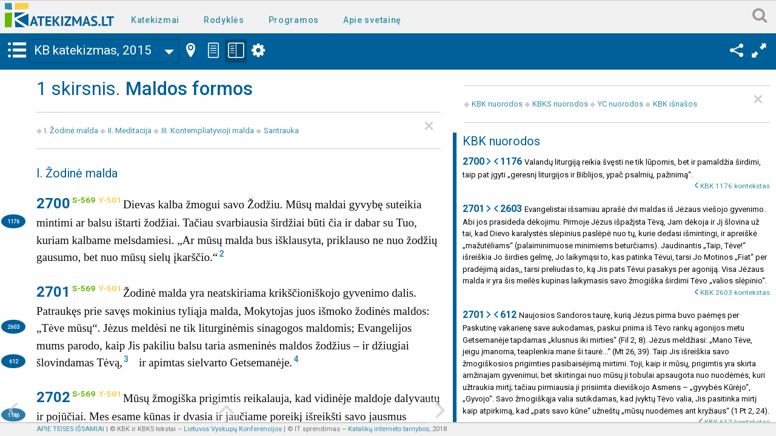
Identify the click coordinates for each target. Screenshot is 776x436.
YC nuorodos (620, 103)
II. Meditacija (130, 130)
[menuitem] (157, 19)
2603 (13, 326)
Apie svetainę (372, 20)
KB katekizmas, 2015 (93, 50)
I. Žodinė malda (71, 130)
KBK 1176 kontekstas (735, 186)
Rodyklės (224, 20)
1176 (13, 221)
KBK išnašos (675, 103)
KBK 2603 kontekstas (735, 292)
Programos (294, 20)
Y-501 (110, 200)
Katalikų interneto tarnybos (388, 429)
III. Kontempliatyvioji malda (207, 130)
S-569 (83, 200)
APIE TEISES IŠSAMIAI (70, 429)
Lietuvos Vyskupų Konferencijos (233, 429)
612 (13, 361)
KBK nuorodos (497, 103)
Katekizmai (155, 20)
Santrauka (281, 130)
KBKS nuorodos (560, 103)
